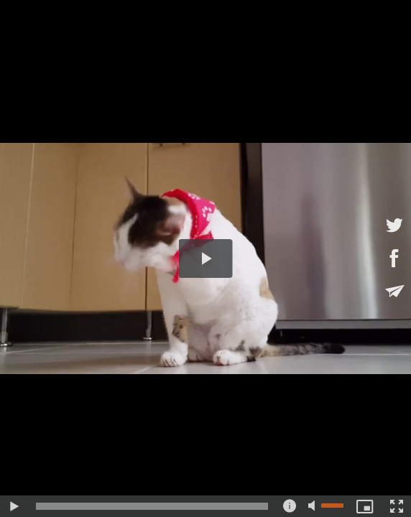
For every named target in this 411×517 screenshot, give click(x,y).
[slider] (152, 506)
